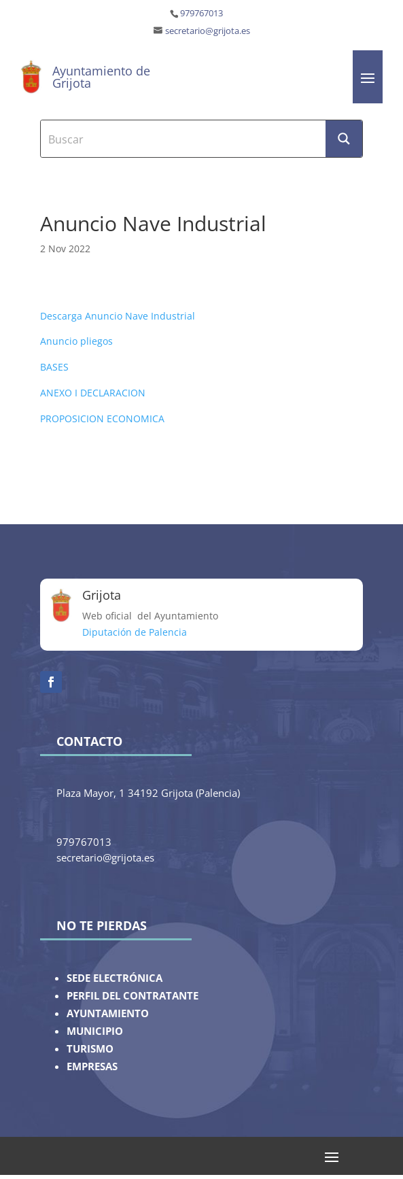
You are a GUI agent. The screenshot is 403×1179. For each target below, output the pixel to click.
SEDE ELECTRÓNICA (114, 978)
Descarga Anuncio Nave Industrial (117, 315)
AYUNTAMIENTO (108, 1013)
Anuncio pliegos (76, 341)
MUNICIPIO (95, 1031)
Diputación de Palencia (134, 632)
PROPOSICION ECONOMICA (102, 418)
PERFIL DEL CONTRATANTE (132, 996)
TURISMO (90, 1049)
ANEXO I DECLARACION (92, 392)
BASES (54, 366)
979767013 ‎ (202, 13)
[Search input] (183, 139)
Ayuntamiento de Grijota (101, 77)
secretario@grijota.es (207, 31)
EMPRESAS (92, 1066)
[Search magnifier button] (344, 138)
